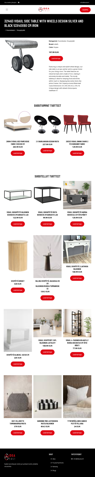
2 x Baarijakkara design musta (47, 141)
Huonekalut (10, 30)
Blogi (54, 470)
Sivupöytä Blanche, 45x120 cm (17, 355)
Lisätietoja (56, 58)
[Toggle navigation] (6, 9)
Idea (53, 459)
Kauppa (85, 10)
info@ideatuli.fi (84, 2)
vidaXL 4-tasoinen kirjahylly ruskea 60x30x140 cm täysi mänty (77, 342)
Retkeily (55, 467)
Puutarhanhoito (58, 463)
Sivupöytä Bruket (17, 281)
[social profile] (18, 2)
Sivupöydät (21, 30)
